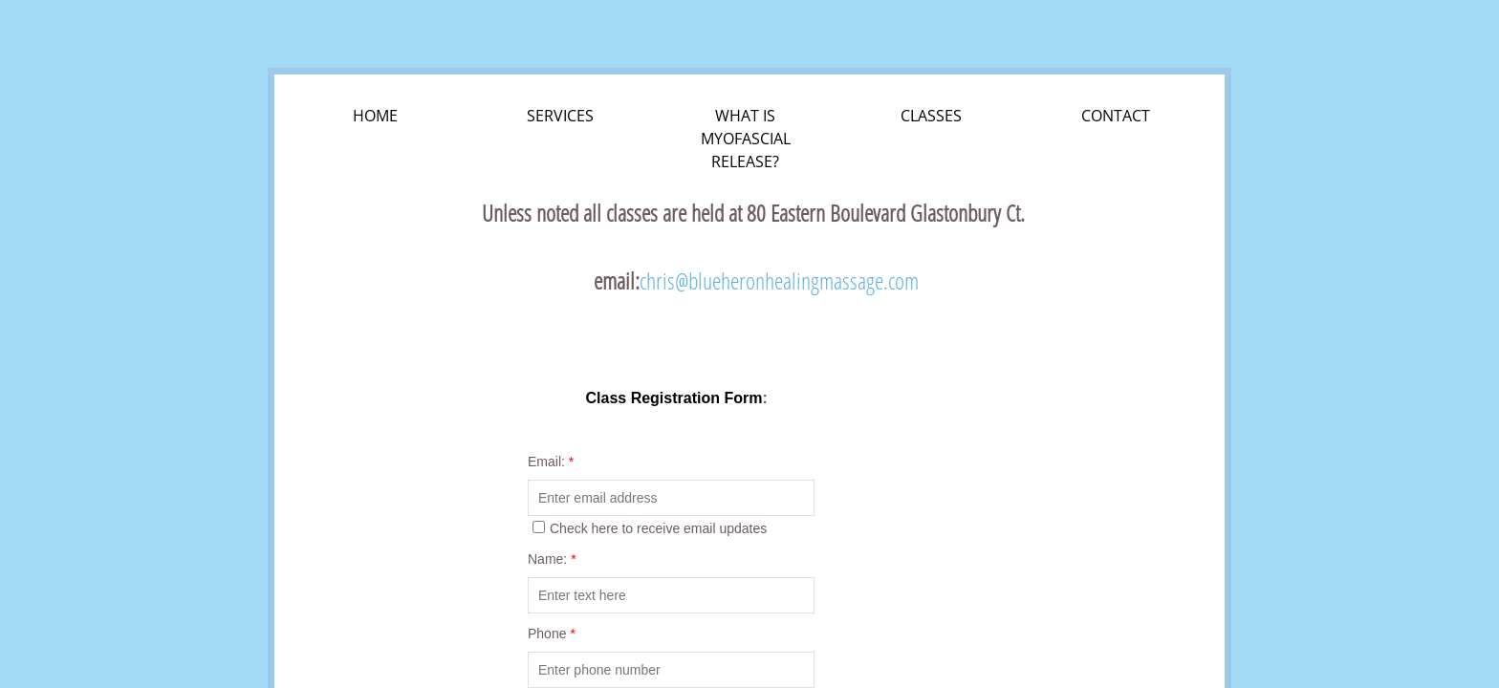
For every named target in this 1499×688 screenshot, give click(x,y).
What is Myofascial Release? (746, 138)
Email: (551, 461)
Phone (552, 633)
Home (375, 115)
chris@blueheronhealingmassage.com (779, 280)
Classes (931, 115)
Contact (1115, 115)
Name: (552, 559)
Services (560, 115)
